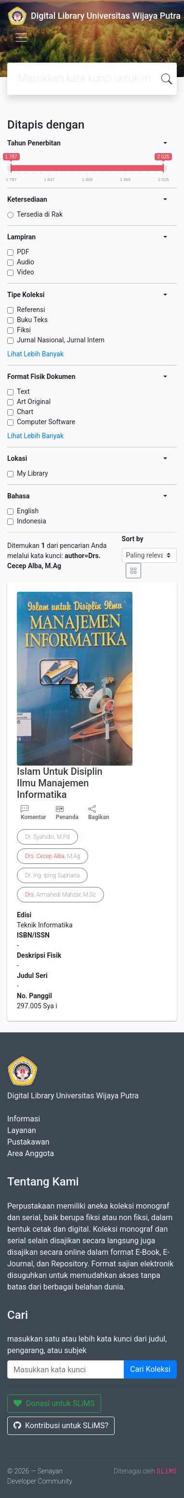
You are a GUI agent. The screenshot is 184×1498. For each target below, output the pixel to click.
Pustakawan (28, 1141)
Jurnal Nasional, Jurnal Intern (61, 340)
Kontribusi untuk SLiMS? (60, 1425)
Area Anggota (30, 1153)
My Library (32, 473)
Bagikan (98, 813)
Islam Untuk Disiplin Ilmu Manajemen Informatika (60, 783)
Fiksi (24, 330)
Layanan (21, 1130)
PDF (23, 252)
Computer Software (46, 422)
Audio (25, 262)
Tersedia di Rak (40, 214)
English (28, 511)
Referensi (31, 309)
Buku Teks (32, 320)
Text (23, 391)
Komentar (33, 813)
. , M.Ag (52, 856)
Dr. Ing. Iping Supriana (52, 875)
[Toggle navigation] (21, 37)
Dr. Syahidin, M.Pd (47, 837)
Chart (25, 412)
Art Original (34, 401)
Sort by (133, 539)
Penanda (67, 817)
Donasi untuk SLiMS (54, 1403)
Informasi (23, 1118)
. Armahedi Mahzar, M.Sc (60, 894)
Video (25, 272)
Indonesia (31, 521)
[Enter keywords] (65, 1369)
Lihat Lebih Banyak (35, 354)
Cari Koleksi (150, 1369)
